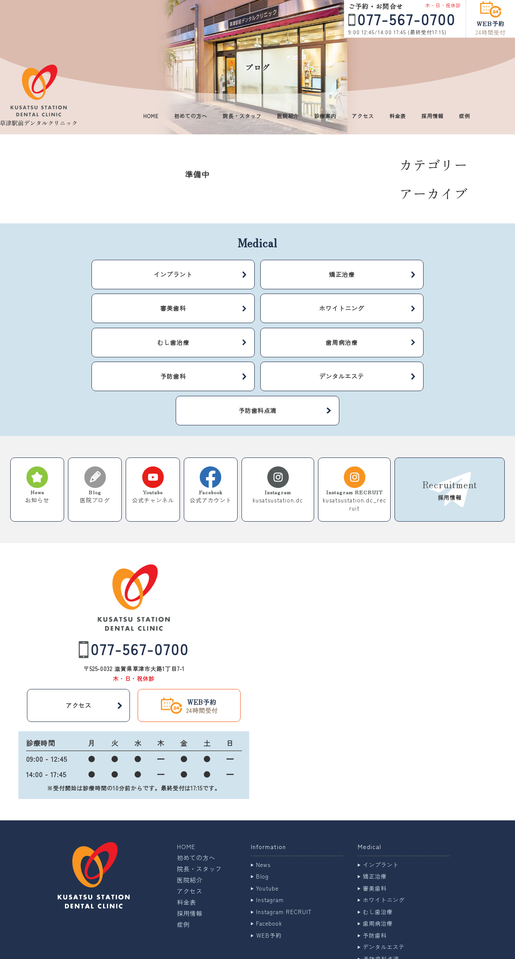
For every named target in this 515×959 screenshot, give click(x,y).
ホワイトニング (384, 844)
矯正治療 (375, 821)
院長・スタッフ (242, 115)
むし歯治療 (378, 856)
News (263, 809)
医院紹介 (288, 115)
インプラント (381, 809)
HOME (151, 115)
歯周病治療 (378, 868)
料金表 (397, 115)
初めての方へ (190, 115)
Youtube (267, 833)
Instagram (270, 844)
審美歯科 (375, 833)
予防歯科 (375, 880)
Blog (262, 821)
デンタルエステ (384, 892)
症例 (464, 115)
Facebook (269, 868)
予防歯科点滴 (381, 904)
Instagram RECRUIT (284, 856)
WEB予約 (269, 880)
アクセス (363, 115)
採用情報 (432, 115)
